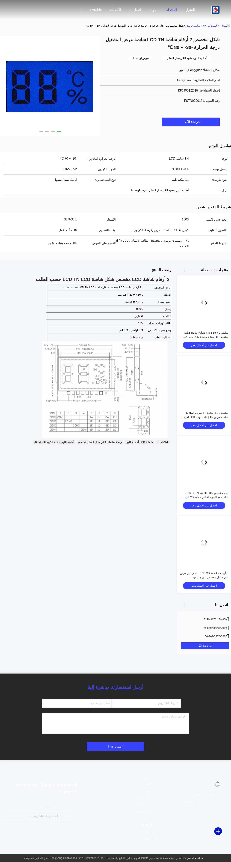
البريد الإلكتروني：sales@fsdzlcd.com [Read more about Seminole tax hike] (205, 801)
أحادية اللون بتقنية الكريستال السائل (54, 441)
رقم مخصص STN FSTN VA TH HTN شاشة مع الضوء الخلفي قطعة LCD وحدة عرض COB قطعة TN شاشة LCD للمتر (205, 497)
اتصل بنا (135, 10)
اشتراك (66, 816)
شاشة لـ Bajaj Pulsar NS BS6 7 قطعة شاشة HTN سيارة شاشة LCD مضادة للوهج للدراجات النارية (206, 337)
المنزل (190, 10)
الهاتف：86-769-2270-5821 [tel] (211, 794)
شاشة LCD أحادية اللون (139, 441)
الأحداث (115, 10)
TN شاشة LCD (195, 25)
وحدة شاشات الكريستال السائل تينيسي (100, 441)
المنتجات (171, 10)
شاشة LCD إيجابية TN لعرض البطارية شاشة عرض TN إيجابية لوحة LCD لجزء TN (205, 417)
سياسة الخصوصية (193, 857)
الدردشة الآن (191, 122)
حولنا (153, 10)
